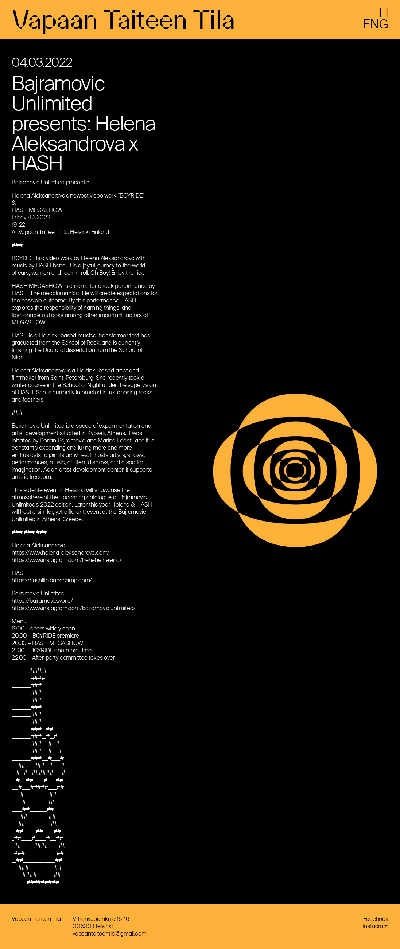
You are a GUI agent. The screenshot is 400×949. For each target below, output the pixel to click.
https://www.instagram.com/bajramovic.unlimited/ (73, 608)
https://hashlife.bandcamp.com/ (52, 580)
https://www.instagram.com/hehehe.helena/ (67, 560)
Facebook (375, 919)
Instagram (375, 926)
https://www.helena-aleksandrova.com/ (60, 552)
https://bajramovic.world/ (42, 601)
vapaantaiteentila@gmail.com (110, 933)
